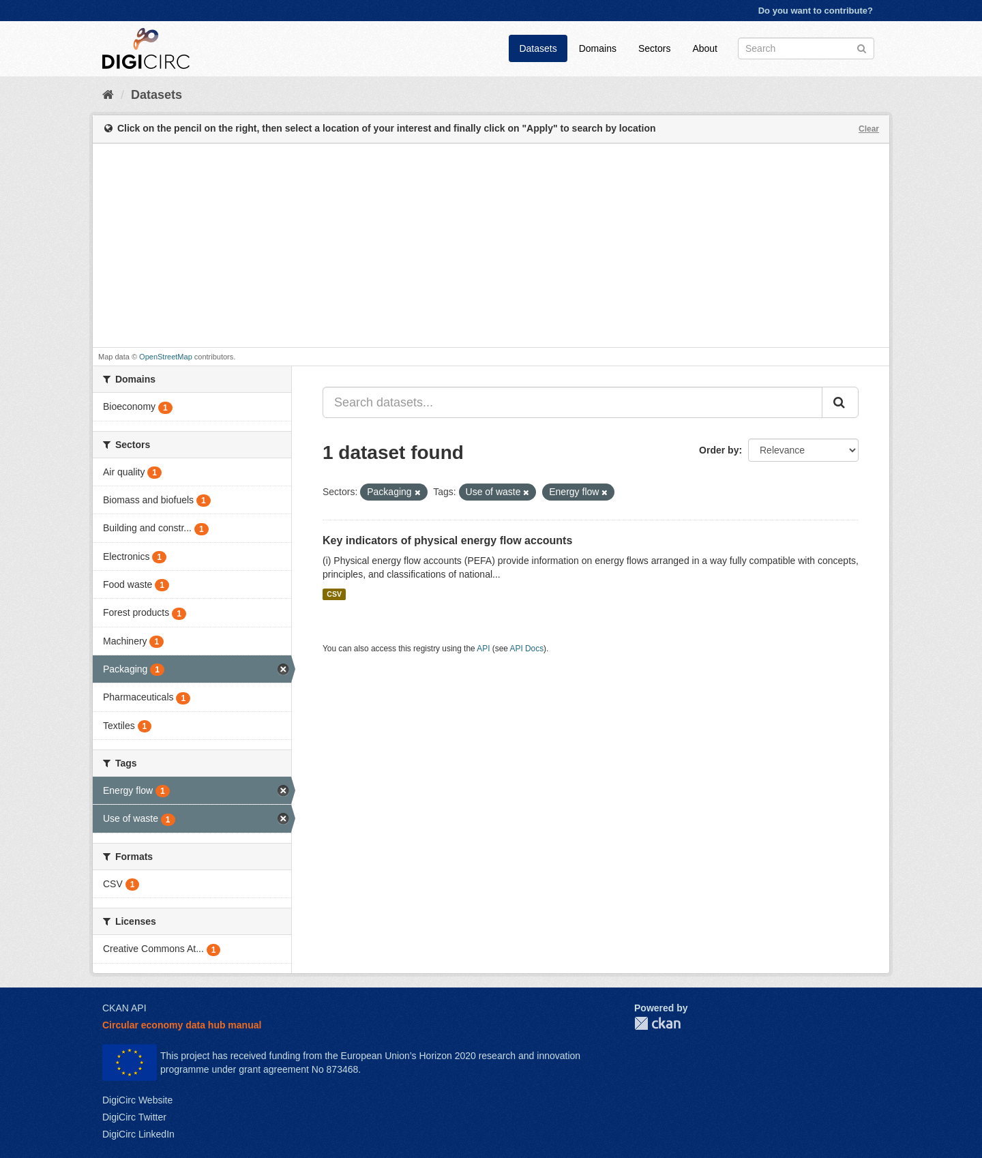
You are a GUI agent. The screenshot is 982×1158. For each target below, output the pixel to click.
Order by (719, 450)
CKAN (657, 1023)
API (483, 648)
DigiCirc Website (137, 1100)
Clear (869, 129)
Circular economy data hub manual (181, 1025)
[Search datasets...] (572, 402)
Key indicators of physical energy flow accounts (447, 540)
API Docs (527, 648)
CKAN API (124, 1008)
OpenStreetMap (165, 357)
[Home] (108, 95)
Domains (597, 48)
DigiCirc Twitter (134, 1117)
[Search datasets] (806, 48)
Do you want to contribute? (815, 10)
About (704, 48)
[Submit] (861, 47)
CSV (334, 594)
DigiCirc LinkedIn (138, 1134)
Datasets (537, 48)
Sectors (654, 48)
